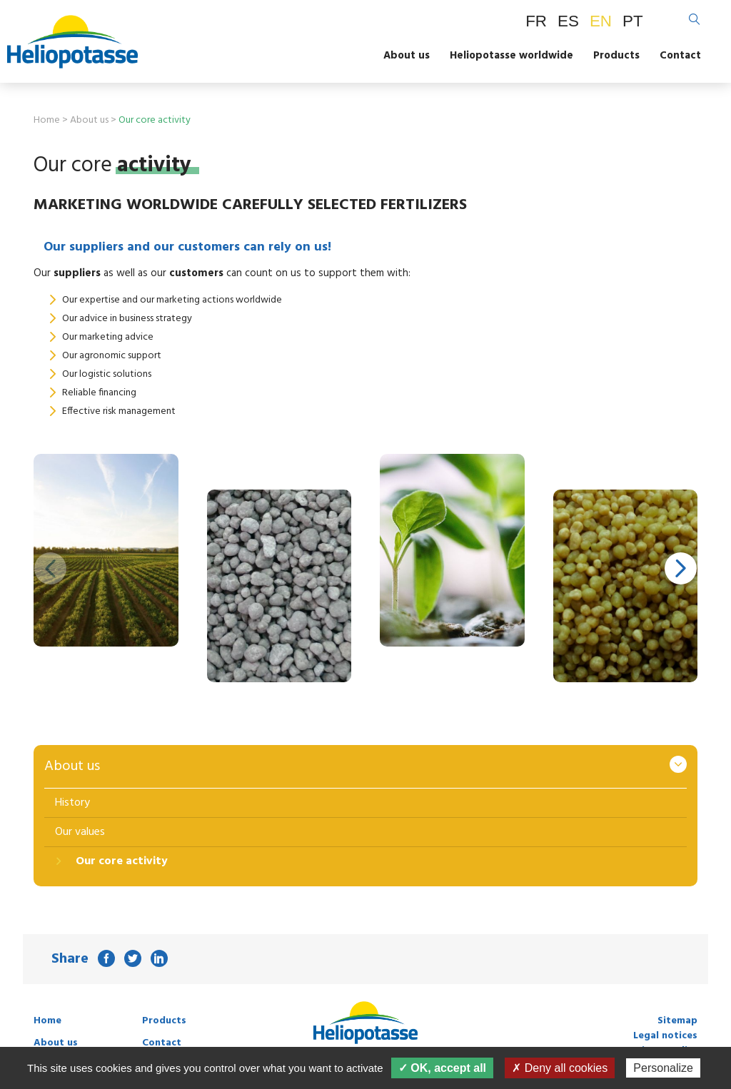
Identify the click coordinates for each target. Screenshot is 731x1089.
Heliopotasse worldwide (511, 55)
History (72, 803)
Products (616, 55)
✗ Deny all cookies (560, 1068)
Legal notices (665, 1035)
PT (632, 21)
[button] (680, 568)
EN (601, 21)
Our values (80, 832)
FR (536, 21)
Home (47, 120)
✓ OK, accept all (442, 1068)
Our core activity (120, 861)
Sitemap (677, 1020)
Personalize (663, 1068)
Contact (680, 55)
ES (568, 21)
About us (406, 55)
